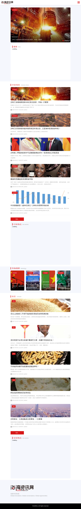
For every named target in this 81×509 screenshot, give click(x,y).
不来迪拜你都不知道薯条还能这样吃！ (25, 366)
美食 (14, 301)
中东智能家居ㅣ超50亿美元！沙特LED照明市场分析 (30, 205)
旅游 (14, 406)
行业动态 (15, 89)
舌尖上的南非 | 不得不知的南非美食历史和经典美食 (30, 314)
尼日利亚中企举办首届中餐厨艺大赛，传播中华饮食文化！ (32, 340)
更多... (17, 219)
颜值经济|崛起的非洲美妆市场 (22, 179)
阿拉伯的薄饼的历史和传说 (21, 393)
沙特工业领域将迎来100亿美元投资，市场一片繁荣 (29, 102)
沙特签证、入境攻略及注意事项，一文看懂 (26, 419)
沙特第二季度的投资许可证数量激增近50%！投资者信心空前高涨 (35, 153)
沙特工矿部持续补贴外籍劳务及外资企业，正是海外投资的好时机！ (36, 128)
